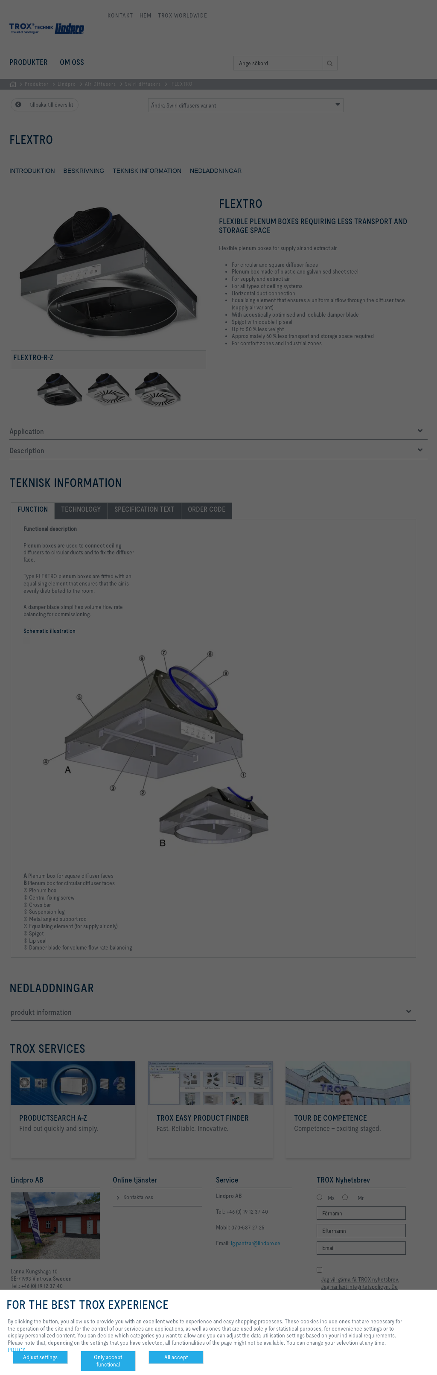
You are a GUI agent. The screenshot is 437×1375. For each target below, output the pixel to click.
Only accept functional (108, 1361)
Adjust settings (40, 1357)
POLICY (17, 1349)
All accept (176, 1357)
